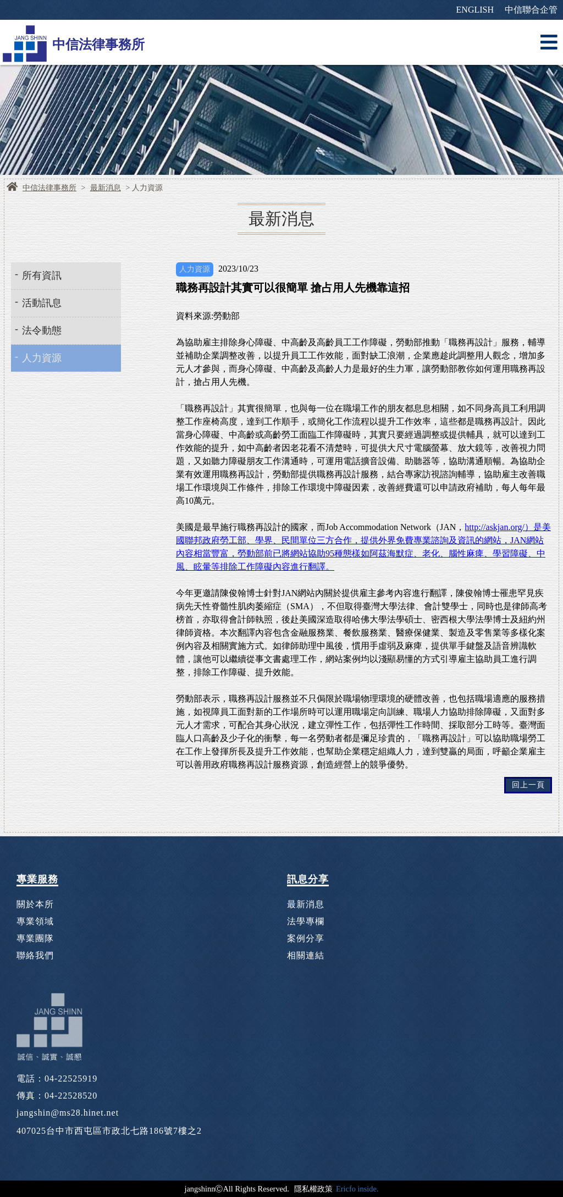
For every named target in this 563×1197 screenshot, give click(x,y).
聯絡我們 (35, 955)
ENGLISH (475, 9)
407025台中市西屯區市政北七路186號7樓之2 (109, 1130)
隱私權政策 (313, 1189)
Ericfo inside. (357, 1189)
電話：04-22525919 (56, 1078)
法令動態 (42, 330)
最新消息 (105, 188)
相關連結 (305, 955)
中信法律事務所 (49, 188)
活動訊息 (42, 302)
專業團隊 (35, 938)
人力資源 (42, 357)
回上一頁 (528, 785)
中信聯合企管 (531, 9)
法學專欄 (305, 921)
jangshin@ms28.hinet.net (67, 1112)
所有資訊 (42, 275)
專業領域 (35, 921)
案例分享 (305, 938)
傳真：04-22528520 (56, 1095)
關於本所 (35, 904)
